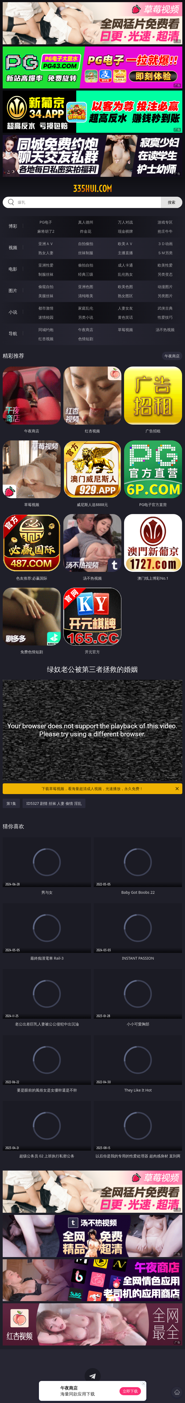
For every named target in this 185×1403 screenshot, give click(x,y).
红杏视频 (45, 338)
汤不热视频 (165, 329)
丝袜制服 (85, 252)
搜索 (171, 202)
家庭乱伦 (85, 308)
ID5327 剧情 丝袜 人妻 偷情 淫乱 (53, 803)
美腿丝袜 (45, 295)
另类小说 (85, 317)
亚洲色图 (85, 286)
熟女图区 (125, 295)
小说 (13, 312)
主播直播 (125, 252)
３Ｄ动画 (165, 243)
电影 (13, 269)
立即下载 (130, 1391)
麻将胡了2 (46, 231)
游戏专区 (165, 222)
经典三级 (85, 274)
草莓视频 (125, 329)
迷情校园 (45, 317)
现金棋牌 (125, 231)
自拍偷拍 (85, 243)
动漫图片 (165, 286)
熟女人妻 (45, 252)
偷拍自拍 (85, 265)
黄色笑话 (125, 317)
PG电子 (45, 222)
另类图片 (165, 295)
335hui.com (92, 188)
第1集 (11, 803)
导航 (13, 333)
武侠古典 (165, 308)
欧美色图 (125, 286)
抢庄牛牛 (165, 231)
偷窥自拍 (45, 286)
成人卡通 (125, 265)
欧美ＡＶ (125, 243)
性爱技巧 (165, 317)
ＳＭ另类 (165, 252)
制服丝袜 (45, 274)
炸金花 (85, 231)
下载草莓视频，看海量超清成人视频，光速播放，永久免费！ (110, 788)
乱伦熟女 (125, 274)
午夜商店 (85, 329)
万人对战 (125, 222)
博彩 (13, 226)
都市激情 (45, 308)
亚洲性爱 (45, 265)
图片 (13, 290)
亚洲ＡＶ (45, 243)
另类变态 (165, 274)
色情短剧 (85, 338)
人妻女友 (125, 308)
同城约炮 (45, 329)
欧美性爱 (165, 265)
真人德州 (85, 222)
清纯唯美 (85, 295)
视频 (13, 247)
